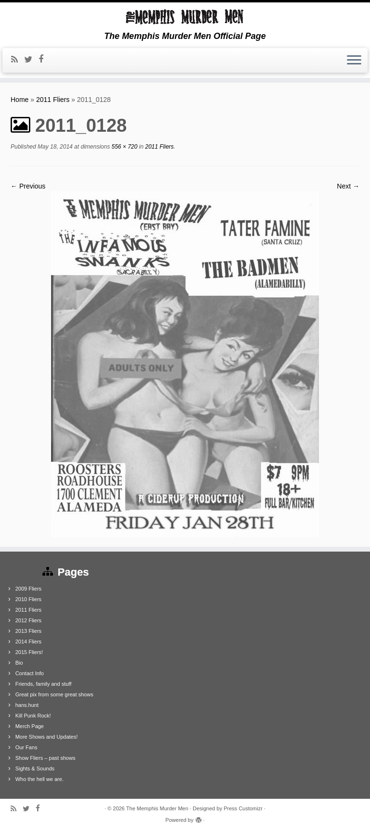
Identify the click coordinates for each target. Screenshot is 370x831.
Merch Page (29, 726)
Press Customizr (243, 808)
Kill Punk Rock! (33, 715)
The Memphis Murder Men (157, 808)
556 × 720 (123, 146)
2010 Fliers (28, 599)
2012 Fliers (28, 620)
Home (19, 99)
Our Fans (26, 747)
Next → (348, 186)
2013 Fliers (28, 631)
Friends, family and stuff (43, 684)
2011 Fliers (52, 99)
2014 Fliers (28, 641)
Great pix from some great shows (54, 694)
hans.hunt (27, 705)
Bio (19, 663)
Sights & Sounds (34, 768)
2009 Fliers (28, 589)
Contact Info (29, 673)
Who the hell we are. (39, 779)
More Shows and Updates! (46, 737)
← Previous (28, 186)
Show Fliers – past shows (45, 758)
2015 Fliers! (29, 652)
